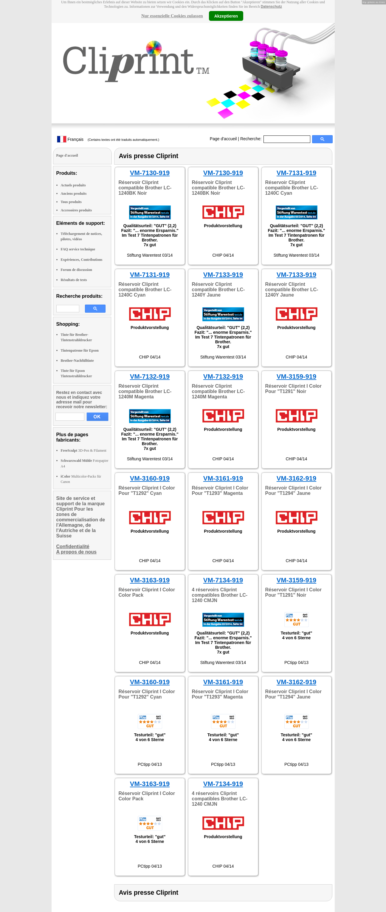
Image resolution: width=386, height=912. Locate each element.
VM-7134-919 (223, 580)
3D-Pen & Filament (83, 450)
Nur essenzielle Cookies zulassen (172, 15)
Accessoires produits (76, 210)
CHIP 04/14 (223, 255)
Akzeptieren (226, 15)
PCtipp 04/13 (296, 662)
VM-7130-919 (150, 173)
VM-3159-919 (296, 376)
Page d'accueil (223, 138)
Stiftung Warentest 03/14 (150, 255)
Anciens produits (74, 193)
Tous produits (71, 202)
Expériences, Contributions (82, 260)
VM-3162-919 (296, 478)
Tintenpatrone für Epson (80, 350)
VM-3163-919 (150, 580)
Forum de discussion (76, 270)
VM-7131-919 (296, 173)
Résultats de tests (74, 280)
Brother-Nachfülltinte (77, 360)
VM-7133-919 (223, 274)
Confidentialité (72, 546)
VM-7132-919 (150, 376)
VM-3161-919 (223, 478)
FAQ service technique (78, 249)
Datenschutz (271, 6)
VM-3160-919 (150, 478)
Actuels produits (73, 185)
